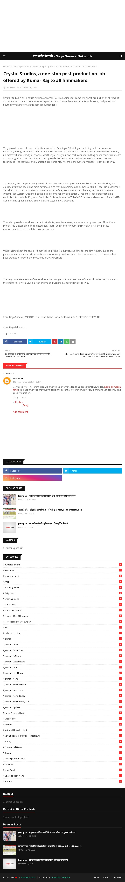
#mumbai (63, 570)
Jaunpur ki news (63, 655)
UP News (63, 764)
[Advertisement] (62, 26)
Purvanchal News (63, 747)
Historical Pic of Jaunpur (63, 616)
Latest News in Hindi (63, 713)
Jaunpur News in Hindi (63, 684)
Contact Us (117, 877)
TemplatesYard (28, 877)
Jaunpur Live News (63, 673)
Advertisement (63, 576)
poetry (63, 741)
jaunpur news (63, 678)
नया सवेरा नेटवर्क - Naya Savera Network (62, 56)
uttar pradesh (63, 770)
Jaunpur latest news (63, 661)
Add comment (20, 411)
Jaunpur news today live (63, 701)
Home (6, 66)
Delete (23, 397)
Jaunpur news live (63, 690)
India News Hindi (63, 633)
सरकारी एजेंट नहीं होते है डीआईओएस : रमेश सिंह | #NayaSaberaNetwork (50, 509)
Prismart (18, 378)
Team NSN (10, 87)
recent (13, 66)
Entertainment (63, 598)
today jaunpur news (63, 758)
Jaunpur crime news (63, 650)
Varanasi (63, 781)
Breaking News (63, 587)
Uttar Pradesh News (63, 775)
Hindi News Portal (63, 610)
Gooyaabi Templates (60, 877)
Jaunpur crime (63, 644)
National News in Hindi (63, 730)
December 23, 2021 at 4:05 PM (28, 382)
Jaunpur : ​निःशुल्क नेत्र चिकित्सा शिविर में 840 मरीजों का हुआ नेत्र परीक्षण (46, 495)
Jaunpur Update (63, 707)
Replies (19, 402)
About (105, 877)
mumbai (63, 724)
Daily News (63, 593)
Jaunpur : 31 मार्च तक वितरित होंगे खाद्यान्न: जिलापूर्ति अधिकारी (43, 523)
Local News (63, 718)
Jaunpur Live (63, 667)
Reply (16, 397)
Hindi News (63, 604)
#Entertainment (63, 564)
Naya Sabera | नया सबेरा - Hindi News (63, 735)
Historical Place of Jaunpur (63, 621)
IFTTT (63, 627)
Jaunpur (63, 638)
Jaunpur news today (63, 695)
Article (63, 581)
